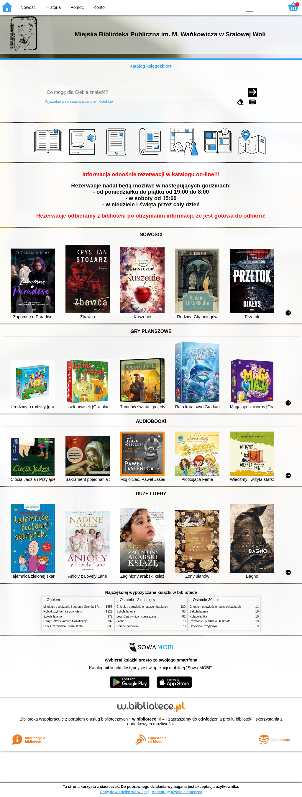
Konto (99, 7)
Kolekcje (106, 101)
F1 (259, 6)
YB (224, 6)
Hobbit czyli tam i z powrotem (62, 611)
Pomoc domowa (127, 626)
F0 (249, 6)
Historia (53, 7)
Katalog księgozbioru (151, 66)
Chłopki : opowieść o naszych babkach (142, 606)
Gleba (120, 621)
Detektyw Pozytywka (203, 626)
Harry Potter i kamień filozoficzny (65, 621)
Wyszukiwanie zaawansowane (70, 101)
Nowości (29, 7)
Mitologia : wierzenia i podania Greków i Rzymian (75, 606)
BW (212, 6)
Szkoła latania (52, 616)
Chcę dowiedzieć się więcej (124, 792)
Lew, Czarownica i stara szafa (63, 626)
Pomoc (77, 7)
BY (236, 6)
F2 (273, 6)
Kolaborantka (198, 616)
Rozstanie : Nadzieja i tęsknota (210, 621)
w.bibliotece (146, 719)
